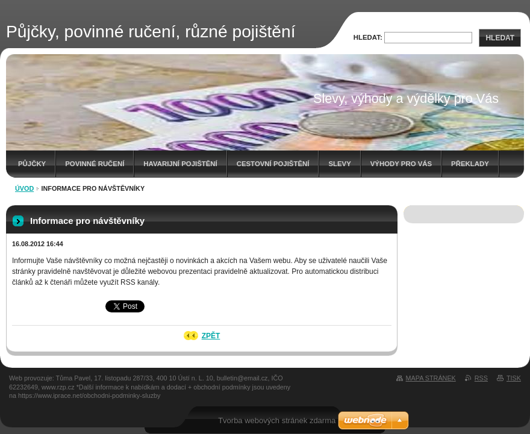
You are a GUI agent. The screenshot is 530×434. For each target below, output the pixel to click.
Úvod (24, 188)
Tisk (514, 378)
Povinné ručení (94, 163)
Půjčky (32, 163)
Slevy (339, 163)
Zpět (211, 336)
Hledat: (368, 37)
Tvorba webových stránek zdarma (276, 420)
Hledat (499, 38)
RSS (481, 378)
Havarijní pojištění (180, 163)
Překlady (470, 163)
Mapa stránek (431, 378)
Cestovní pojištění (273, 163)
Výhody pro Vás (401, 163)
